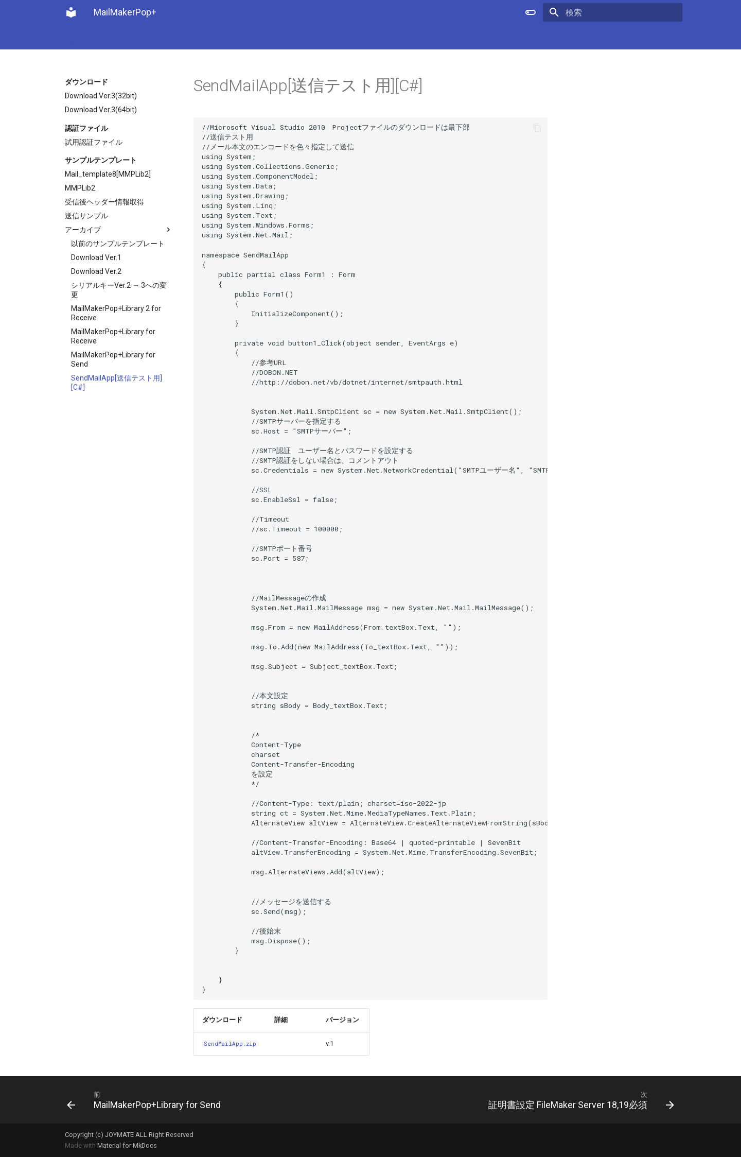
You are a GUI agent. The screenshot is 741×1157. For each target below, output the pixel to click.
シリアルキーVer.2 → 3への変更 (119, 290)
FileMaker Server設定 (260, 37)
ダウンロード (191, 37)
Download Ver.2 (96, 271)
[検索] (622, 12)
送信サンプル (86, 216)
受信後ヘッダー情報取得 (104, 202)
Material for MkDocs (127, 1145)
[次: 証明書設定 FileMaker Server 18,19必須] (526, 1099)
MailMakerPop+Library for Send (113, 359)
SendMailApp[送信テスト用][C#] (116, 382)
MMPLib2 (80, 188)
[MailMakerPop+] (71, 12)
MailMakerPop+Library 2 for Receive (116, 313)
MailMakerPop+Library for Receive (113, 336)
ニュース (142, 37)
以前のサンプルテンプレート (118, 243)
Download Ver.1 (96, 257)
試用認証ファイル (93, 142)
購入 (107, 37)
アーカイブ (119, 229)
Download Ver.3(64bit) (101, 110)
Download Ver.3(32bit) (101, 96)
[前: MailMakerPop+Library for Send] (214, 1099)
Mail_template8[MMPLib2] (108, 174)
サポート (323, 37)
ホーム (75, 37)
